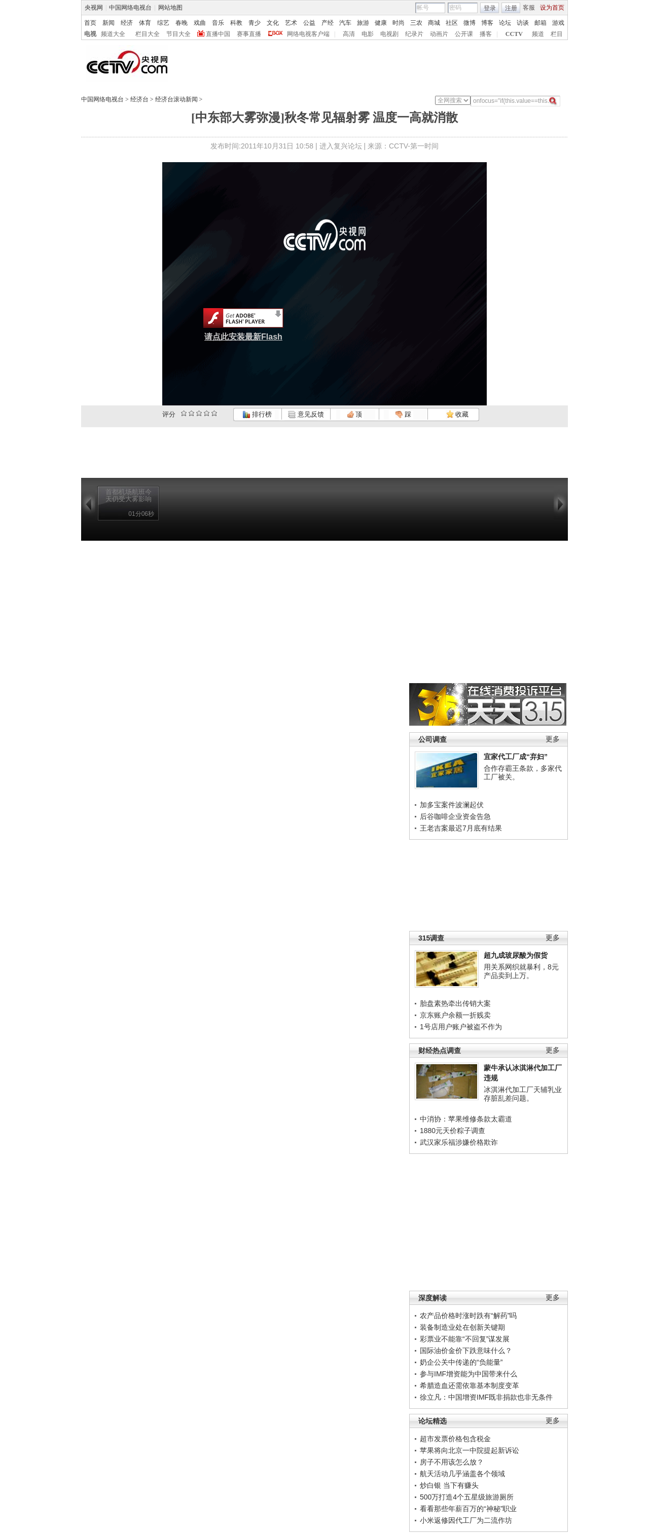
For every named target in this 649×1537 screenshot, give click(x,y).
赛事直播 (249, 34)
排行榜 (257, 414)
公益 (309, 22)
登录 (490, 8)
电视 (90, 34)
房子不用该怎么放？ (452, 1462)
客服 (529, 7)
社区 (452, 22)
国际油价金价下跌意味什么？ (466, 1350)
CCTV (514, 34)
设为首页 (552, 7)
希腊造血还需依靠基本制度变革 (469, 1385)
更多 (553, 739)
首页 (90, 22)
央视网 (94, 7)
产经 (327, 22)
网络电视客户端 (308, 34)
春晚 (181, 22)
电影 (368, 34)
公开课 (464, 34)
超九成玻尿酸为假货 (516, 955)
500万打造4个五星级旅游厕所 (467, 1497)
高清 (349, 34)
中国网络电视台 (130, 7)
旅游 (363, 22)
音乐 (218, 22)
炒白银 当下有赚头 (449, 1485)
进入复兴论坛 (340, 146)
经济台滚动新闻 (176, 99)
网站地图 (170, 7)
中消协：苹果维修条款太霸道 (466, 1119)
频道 (538, 34)
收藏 (457, 414)
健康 (381, 22)
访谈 (523, 22)
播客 (486, 34)
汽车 (345, 22)
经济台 (139, 99)
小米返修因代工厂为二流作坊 (466, 1520)
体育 (145, 22)
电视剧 (389, 34)
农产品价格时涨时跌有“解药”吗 (468, 1315)
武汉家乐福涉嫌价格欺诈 (459, 1142)
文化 (273, 22)
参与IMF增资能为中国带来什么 (468, 1374)
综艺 (163, 22)
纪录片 (414, 34)
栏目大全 (147, 34)
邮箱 (540, 22)
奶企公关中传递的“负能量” (461, 1362)
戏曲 (200, 22)
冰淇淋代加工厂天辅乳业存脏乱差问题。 (523, 1094)
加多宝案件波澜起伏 (452, 805)
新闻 (108, 22)
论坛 (505, 22)
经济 (127, 22)
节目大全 (178, 34)
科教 (236, 22)
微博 (469, 22)
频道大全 (113, 34)
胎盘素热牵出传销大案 (455, 1003)
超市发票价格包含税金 (455, 1439)
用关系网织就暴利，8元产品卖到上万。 (521, 971)
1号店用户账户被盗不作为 (461, 1027)
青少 (254, 22)
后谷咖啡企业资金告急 (455, 816)
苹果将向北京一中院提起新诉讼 (469, 1450)
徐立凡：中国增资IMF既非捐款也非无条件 (486, 1397)
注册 (511, 8)
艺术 (291, 22)
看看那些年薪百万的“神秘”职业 (468, 1509)
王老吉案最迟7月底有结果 (461, 828)
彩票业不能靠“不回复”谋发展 (465, 1339)
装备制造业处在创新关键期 (462, 1327)
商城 (434, 22)
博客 (487, 22)
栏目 (557, 34)
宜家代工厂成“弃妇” (516, 757)
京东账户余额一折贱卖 (455, 1015)
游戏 (558, 22)
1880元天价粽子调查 (452, 1131)
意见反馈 (305, 414)
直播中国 (218, 34)
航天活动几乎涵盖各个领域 (462, 1474)
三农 (416, 22)
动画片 (439, 34)
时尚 (398, 22)
